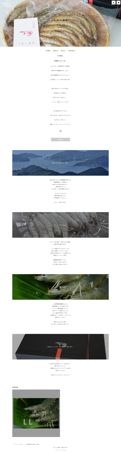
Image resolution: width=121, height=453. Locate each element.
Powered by (60, 450)
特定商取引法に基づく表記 (32, 444)
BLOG (63, 50)
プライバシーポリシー (19, 444)
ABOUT (55, 50)
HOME (48, 50)
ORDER (60, 139)
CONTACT (71, 50)
